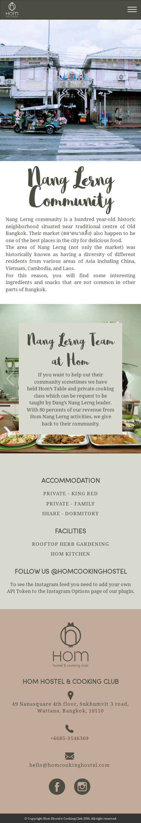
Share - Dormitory (70, 513)
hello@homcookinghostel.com (69, 765)
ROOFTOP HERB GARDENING (70, 543)
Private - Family (70, 503)
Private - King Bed (70, 493)
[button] (10, 378)
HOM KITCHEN (70, 553)
